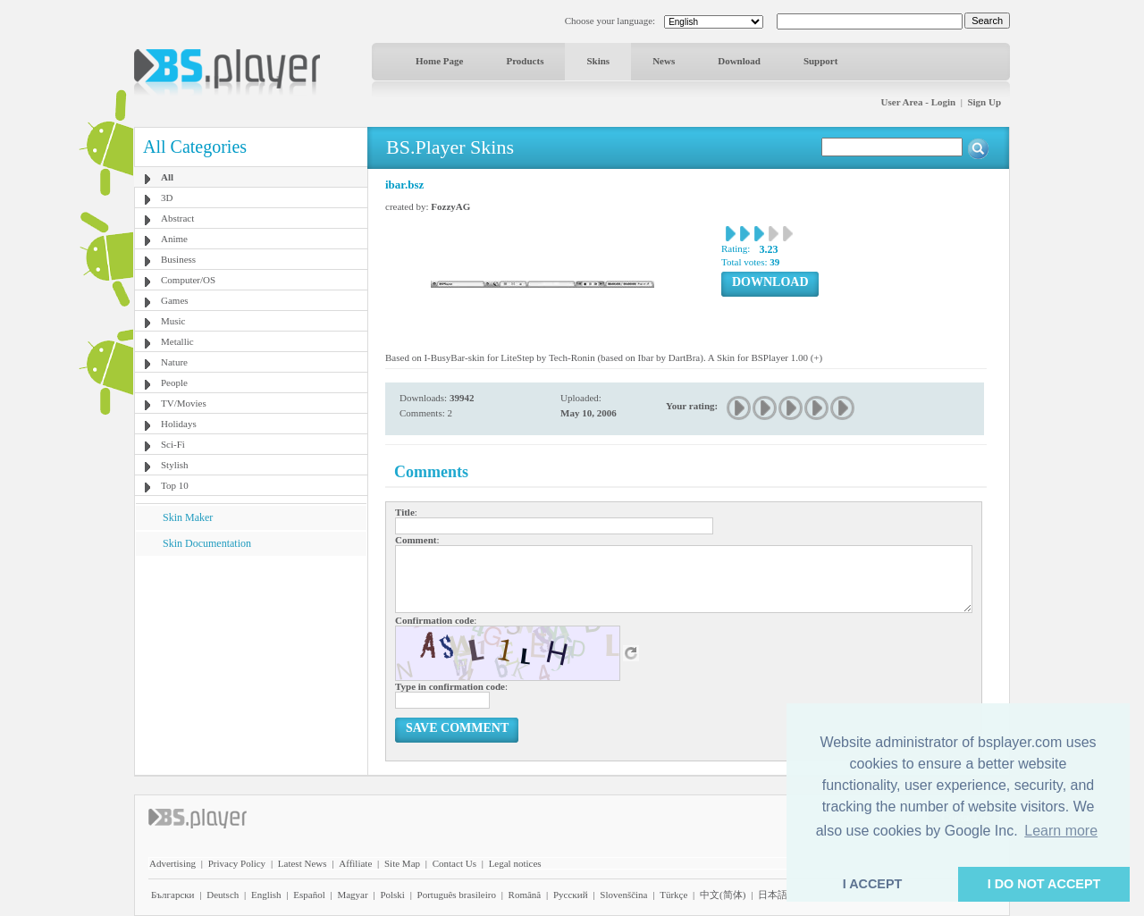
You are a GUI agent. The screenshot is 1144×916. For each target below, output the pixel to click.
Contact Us (454, 863)
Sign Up (984, 102)
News (663, 60)
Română (525, 894)
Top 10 (175, 485)
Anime (174, 238)
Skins (598, 60)
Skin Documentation (207, 543)
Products (524, 60)
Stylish (175, 464)
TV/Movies (183, 403)
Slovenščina (623, 894)
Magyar (352, 894)
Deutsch (222, 894)
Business (178, 259)
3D (166, 197)
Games (175, 300)
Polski (392, 894)
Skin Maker (188, 517)
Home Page (439, 60)
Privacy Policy (236, 863)
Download (739, 60)
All (167, 177)
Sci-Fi (173, 444)
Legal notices (515, 863)
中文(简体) (722, 894)
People (174, 382)
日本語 (772, 894)
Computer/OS (188, 279)
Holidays (179, 423)
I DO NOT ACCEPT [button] (1044, 884)
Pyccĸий (570, 894)
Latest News (302, 863)
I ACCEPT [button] (873, 884)
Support (820, 60)
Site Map (402, 863)
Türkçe (673, 894)
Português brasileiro (456, 894)
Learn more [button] (1061, 830)
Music (173, 320)
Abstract (177, 218)
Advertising (172, 863)
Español (308, 894)
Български (173, 894)
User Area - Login (918, 102)
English (266, 894)
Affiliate (355, 863)
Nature (174, 362)
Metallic (177, 341)
